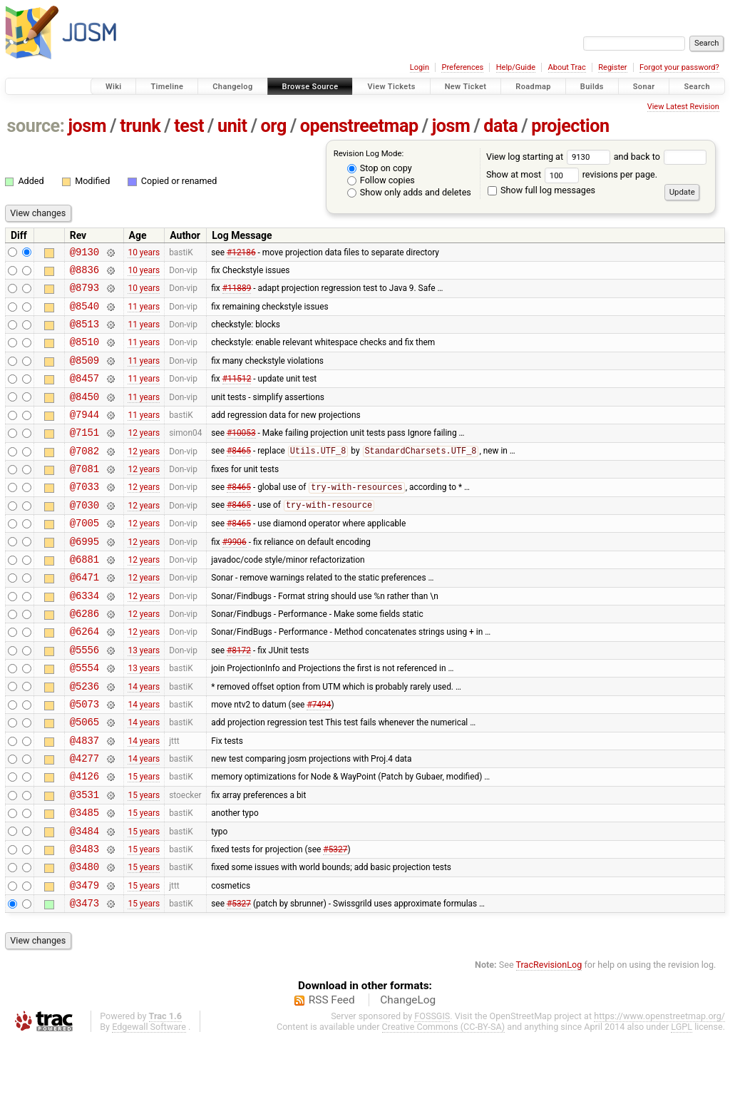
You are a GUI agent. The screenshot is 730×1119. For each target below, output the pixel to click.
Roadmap (533, 86)
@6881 (84, 597)
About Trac (567, 67)
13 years (144, 698)
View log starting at (550, 156)
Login (419, 67)
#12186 (241, 253)
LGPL (681, 1105)
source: (36, 126)
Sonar (644, 86)
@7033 (84, 516)
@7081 (84, 496)
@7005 (84, 556)
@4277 (84, 820)
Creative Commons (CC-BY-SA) (443, 1105)
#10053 (241, 456)
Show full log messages (541, 190)
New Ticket (466, 86)
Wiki (114, 86)
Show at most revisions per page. (571, 174)
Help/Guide (515, 67)
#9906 (234, 577)
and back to (660, 156)
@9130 (84, 253)
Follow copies (381, 180)
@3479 (84, 962)
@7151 (84, 455)
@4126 (84, 840)
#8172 (239, 698)
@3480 (84, 941)
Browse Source (310, 86)
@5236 (84, 739)
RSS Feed (332, 1079)
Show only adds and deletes (409, 192)
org (274, 126)
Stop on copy (379, 168)
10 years (144, 253)
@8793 (84, 293)
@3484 (84, 901)
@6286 (84, 658)
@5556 (84, 698)
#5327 (335, 921)
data (500, 126)
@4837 (84, 800)
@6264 (84, 678)
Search (697, 86)
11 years (144, 314)
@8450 (84, 415)
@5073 (84, 759)
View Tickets (391, 86)
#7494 (319, 759)
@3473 (84, 981)
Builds (592, 86)
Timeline (166, 86)
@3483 (84, 921)
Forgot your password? (679, 67)
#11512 (237, 395)
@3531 (84, 860)
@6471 (84, 617)
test (189, 126)
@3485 (84, 880)
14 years (144, 739)
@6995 (84, 577)
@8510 (84, 354)
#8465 (239, 476)
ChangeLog (408, 1079)
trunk (140, 126)
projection (570, 126)
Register (612, 67)
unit (232, 126)
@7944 (84, 435)
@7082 (84, 476)
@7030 (84, 536)
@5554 (84, 718)
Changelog (232, 86)
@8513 (84, 334)
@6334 (84, 638)
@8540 (84, 314)
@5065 (84, 779)
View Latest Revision (683, 106)
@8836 (84, 273)
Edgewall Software (149, 1105)
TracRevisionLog (549, 1043)
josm (87, 126)
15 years (144, 840)
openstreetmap (359, 126)
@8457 (84, 395)
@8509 (84, 375)
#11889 (237, 294)
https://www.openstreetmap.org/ (659, 1095)
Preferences (462, 67)
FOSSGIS (432, 1095)
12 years (144, 456)
